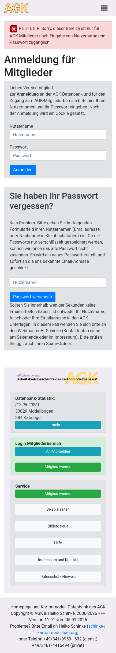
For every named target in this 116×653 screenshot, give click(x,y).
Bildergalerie (58, 526)
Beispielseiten (58, 509)
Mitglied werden (58, 466)
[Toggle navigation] (104, 8)
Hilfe (58, 543)
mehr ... (58, 425)
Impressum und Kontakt (58, 560)
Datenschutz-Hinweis (58, 576)
